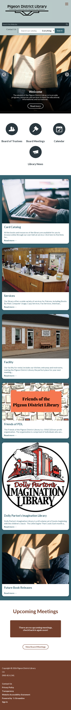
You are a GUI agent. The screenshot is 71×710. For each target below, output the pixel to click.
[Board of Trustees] (12, 133)
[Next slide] (67, 74)
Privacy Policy (8, 687)
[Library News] (35, 156)
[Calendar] (59, 133)
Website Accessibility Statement (16, 695)
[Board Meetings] (35, 133)
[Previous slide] (4, 74)
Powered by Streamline (13, 698)
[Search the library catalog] (29, 30)
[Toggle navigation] (66, 4)
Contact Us (11, 29)
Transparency (8, 691)
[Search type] (47, 30)
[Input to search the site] (35, 24)
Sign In (5, 702)
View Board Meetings (35, 647)
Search (59, 30)
